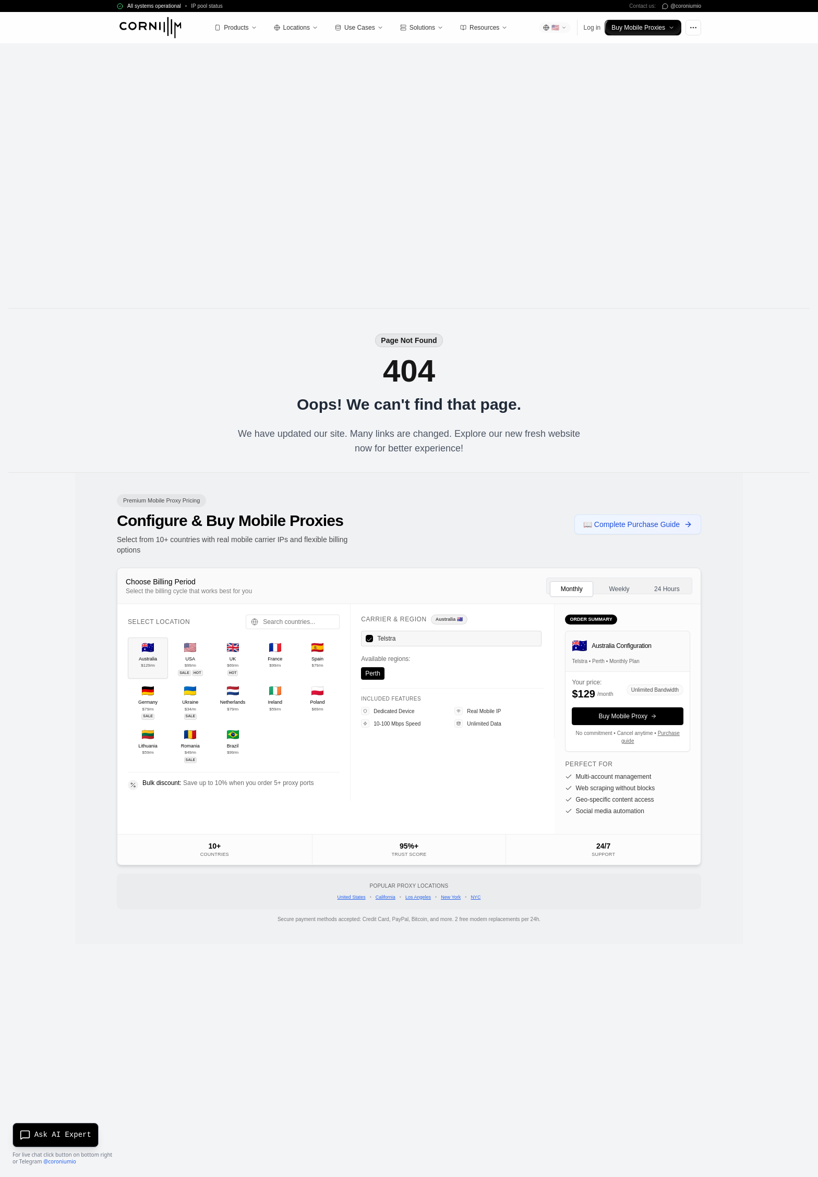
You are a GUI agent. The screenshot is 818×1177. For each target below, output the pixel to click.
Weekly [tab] (619, 589)
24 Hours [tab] (667, 589)
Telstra (386, 638)
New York (451, 897)
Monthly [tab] (572, 589)
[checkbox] (369, 638)
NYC (475, 897)
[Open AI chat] (57, 1133)
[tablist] (619, 586)
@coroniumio (59, 1161)
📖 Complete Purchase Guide (637, 524)
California (385, 897)
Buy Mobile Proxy (628, 716)
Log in (592, 27)
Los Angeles (418, 897)
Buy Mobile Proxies (643, 27)
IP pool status (206, 6)
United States (352, 897)
